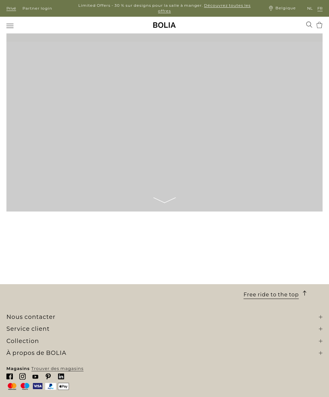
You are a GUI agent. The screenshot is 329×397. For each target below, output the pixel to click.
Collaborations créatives (35, 293)
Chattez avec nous (265, 283)
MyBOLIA (17, 311)
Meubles (95, 270)
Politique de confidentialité (197, 311)
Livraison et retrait (186, 271)
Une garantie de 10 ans (191, 276)
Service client (186, 250)
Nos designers (23, 282)
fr (320, 8)
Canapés (95, 264)
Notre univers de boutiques (39, 264)
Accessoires (99, 293)
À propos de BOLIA (38, 250)
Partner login (37, 8)
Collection (102, 250)
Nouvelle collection (108, 258)
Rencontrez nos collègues (37, 270)
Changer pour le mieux (33, 288)
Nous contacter (182, 306)
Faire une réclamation (191, 300)
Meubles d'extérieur (109, 276)
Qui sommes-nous (28, 258)
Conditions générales (190, 282)
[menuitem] (10, 25)
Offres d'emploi (24, 276)
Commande (178, 265)
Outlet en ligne (103, 323)
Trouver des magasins (295, 386)
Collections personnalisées (117, 299)
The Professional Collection (118, 317)
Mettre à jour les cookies (193, 318)
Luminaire (97, 282)
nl (310, 8)
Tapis (91, 288)
